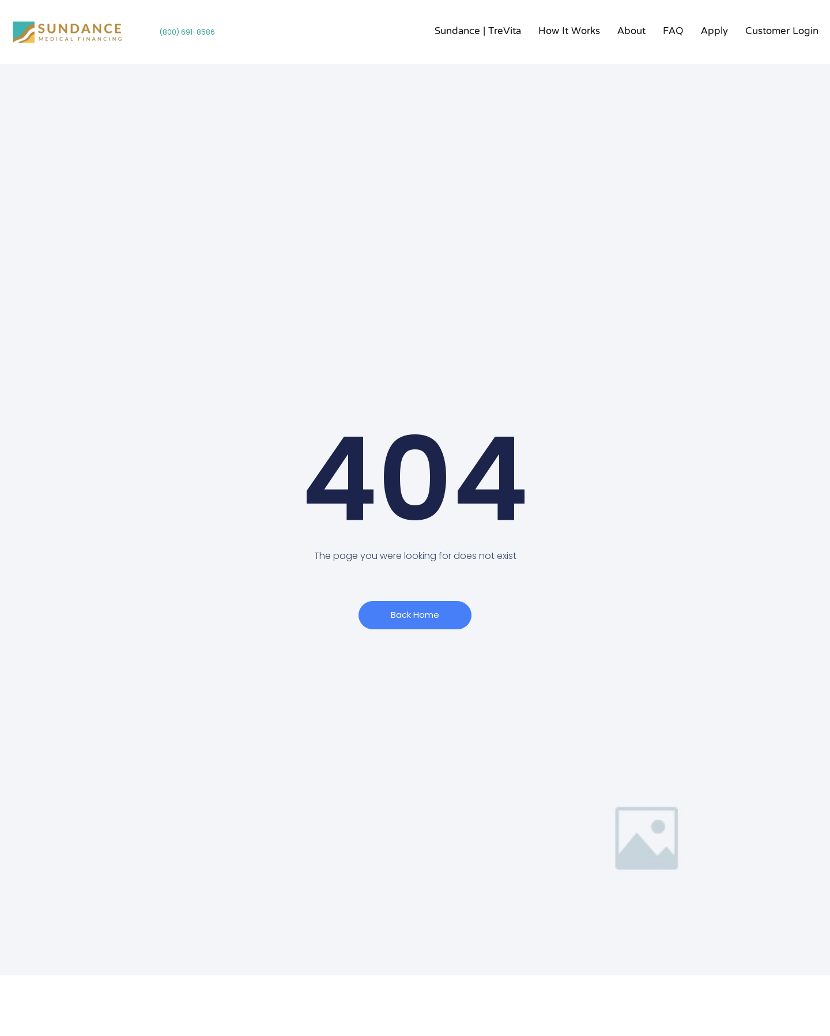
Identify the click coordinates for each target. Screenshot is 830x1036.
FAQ (673, 32)
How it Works (569, 32)
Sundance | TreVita (478, 32)
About (631, 32)
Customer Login (781, 32)
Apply (714, 32)
